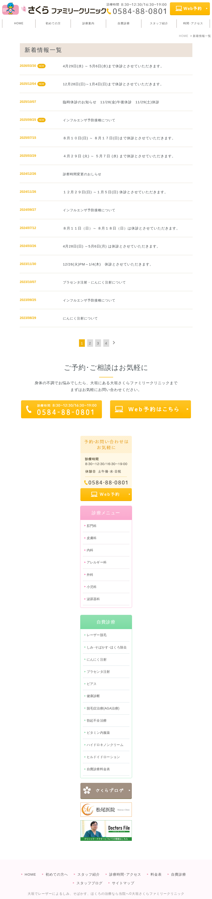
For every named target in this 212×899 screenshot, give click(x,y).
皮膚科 (92, 538)
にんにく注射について (80, 318)
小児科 (92, 587)
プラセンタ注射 (98, 671)
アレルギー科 (97, 562)
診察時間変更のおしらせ (82, 174)
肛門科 (92, 526)
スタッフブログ (89, 875)
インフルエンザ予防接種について (89, 120)
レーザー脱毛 (97, 635)
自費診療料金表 (98, 769)
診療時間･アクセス (125, 866)
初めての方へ (57, 866)
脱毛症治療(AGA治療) (103, 708)
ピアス (92, 684)
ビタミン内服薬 (98, 732)
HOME (19, 23)
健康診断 (93, 696)
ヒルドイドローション (103, 757)
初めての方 (53, 23)
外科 (90, 575)
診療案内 (88, 23)
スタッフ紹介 (159, 23)
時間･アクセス (193, 23)
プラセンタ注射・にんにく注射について (94, 282)
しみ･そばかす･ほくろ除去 (107, 647)
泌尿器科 (93, 599)
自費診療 (124, 23)
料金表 (156, 866)
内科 (90, 550)
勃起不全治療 (97, 720)
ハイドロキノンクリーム (105, 745)
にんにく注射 (97, 659)
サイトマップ (123, 875)
